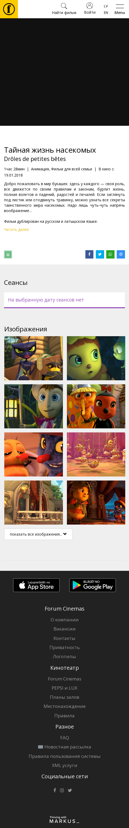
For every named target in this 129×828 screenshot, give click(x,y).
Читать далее (16, 229)
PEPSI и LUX (64, 688)
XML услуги (64, 765)
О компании (65, 619)
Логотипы (64, 656)
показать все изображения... (38, 534)
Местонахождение (65, 706)
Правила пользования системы (65, 756)
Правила (64, 715)
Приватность (65, 647)
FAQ (64, 737)
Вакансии (65, 629)
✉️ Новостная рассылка (64, 747)
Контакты (64, 638)
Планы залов (64, 697)
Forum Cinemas (64, 679)
